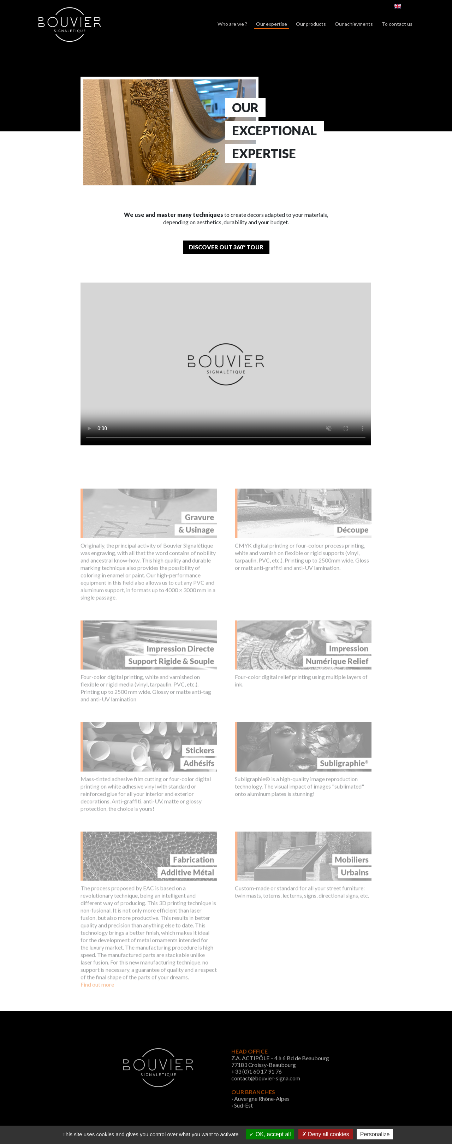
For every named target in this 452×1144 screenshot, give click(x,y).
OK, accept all (270, 1134)
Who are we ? (232, 24)
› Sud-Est (242, 1117)
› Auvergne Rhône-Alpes (260, 1111)
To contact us (397, 24)
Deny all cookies (325, 1134)
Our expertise (271, 24)
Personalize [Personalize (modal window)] (375, 1134)
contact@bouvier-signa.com (265, 1090)
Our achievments (354, 24)
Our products (311, 24)
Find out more (97, 994)
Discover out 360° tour (226, 247)
